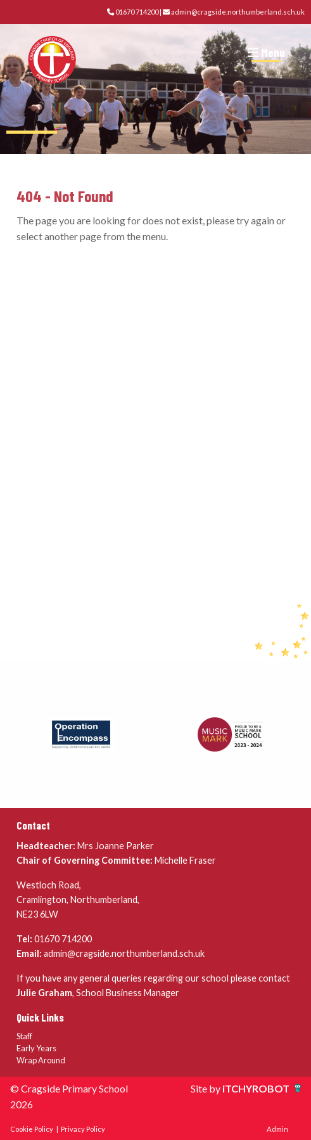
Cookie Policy (31, 1129)
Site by (206, 1088)
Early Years (36, 1048)
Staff (24, 1036)
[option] (81, 734)
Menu (266, 52)
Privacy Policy (83, 1129)
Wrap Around (40, 1060)
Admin (277, 1129)
